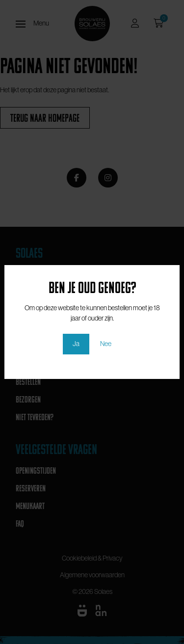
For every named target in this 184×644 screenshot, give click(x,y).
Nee (105, 344)
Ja (76, 344)
